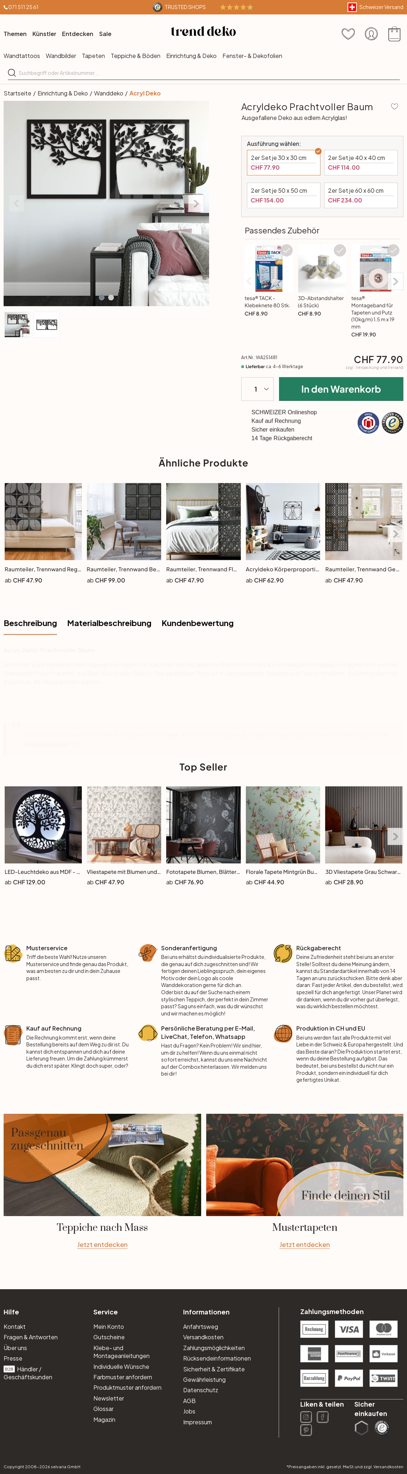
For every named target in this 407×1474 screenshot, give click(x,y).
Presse (13, 1358)
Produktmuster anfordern (127, 1387)
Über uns (15, 1348)
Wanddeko (108, 93)
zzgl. (374, 367)
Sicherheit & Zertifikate (214, 1369)
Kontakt (15, 1326)
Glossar (103, 1408)
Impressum (197, 1422)
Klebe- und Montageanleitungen (121, 1351)
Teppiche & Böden (135, 55)
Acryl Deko (145, 93)
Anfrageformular (46, 743)
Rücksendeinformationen (217, 1358)
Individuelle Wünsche (121, 1366)
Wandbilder (61, 55)
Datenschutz (200, 1390)
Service (105, 1312)
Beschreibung (30, 623)
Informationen (206, 1312)
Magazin (104, 1419)
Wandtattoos (22, 55)
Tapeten (93, 55)
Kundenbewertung (198, 623)
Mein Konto (108, 1326)
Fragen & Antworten (31, 1337)
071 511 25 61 (23, 7)
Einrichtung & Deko (191, 55)
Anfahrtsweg (200, 1326)
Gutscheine (109, 1337)
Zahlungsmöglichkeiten (214, 1348)
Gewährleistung (204, 1379)
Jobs (189, 1411)
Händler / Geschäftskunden (28, 1373)
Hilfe (11, 1312)
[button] (102, 297)
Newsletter (108, 1398)
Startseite (17, 93)
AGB (189, 1400)
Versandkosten (203, 1337)
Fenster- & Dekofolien (252, 55)
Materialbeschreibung (109, 623)
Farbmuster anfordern (122, 1377)
